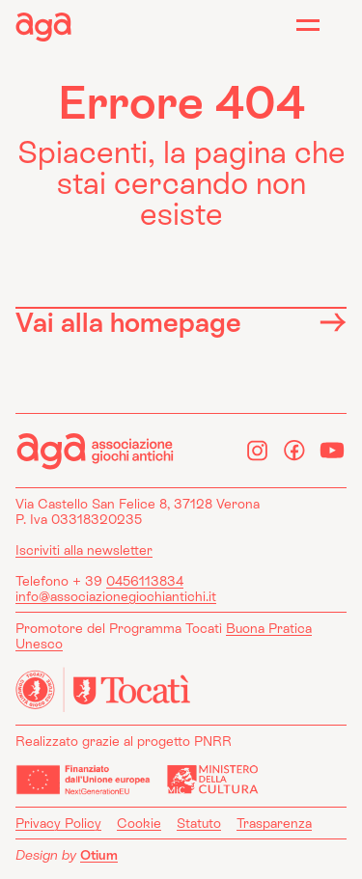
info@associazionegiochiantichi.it (115, 596)
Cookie (139, 823)
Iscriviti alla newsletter (84, 550)
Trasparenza (274, 823)
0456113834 (144, 581)
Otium (99, 855)
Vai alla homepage (181, 321)
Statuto (199, 823)
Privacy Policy (58, 823)
